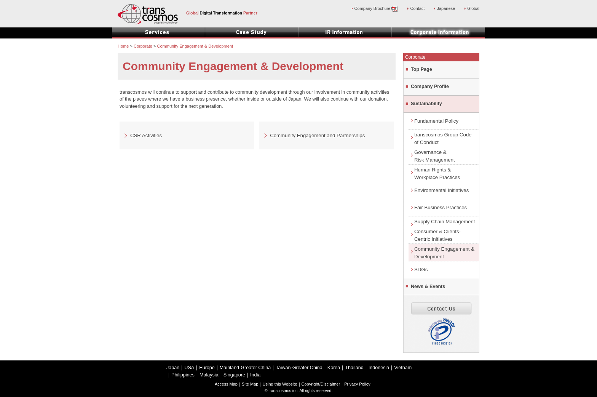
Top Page (421, 69)
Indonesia (379, 367)
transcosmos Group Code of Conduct (443, 138)
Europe (207, 367)
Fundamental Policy (436, 121)
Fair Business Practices (440, 207)
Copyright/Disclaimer (321, 384)
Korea (333, 367)
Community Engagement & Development (444, 252)
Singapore (234, 375)
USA (189, 367)
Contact (417, 8)
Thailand (354, 367)
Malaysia (209, 375)
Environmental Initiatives (441, 190)
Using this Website (279, 384)
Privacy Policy (357, 384)
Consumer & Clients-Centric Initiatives (437, 235)
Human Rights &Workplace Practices (437, 173)
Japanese (446, 8)
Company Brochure (376, 8)
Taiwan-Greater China (299, 367)
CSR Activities (146, 135)
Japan (172, 367)
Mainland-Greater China (245, 367)
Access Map (226, 384)
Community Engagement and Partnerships (317, 135)
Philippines (183, 375)
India (255, 375)
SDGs (421, 269)
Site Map (250, 384)
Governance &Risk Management (434, 156)
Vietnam (403, 367)
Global (473, 8)
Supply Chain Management (444, 221)
